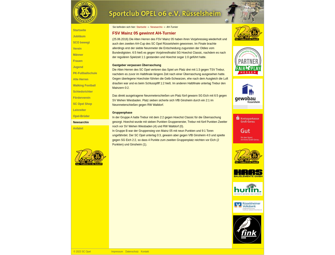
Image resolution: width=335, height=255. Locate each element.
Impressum (117, 251)
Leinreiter (79, 110)
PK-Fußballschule (85, 73)
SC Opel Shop (82, 104)
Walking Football (84, 85)
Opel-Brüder (81, 116)
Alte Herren (80, 79)
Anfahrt (78, 128)
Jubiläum (79, 36)
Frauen (78, 61)
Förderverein (81, 97)
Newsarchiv (81, 122)
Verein (77, 48)
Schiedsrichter (83, 91)
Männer (78, 54)
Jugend (78, 67)
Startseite (79, 30)
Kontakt (145, 251)
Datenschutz (132, 251)
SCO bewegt (81, 42)
